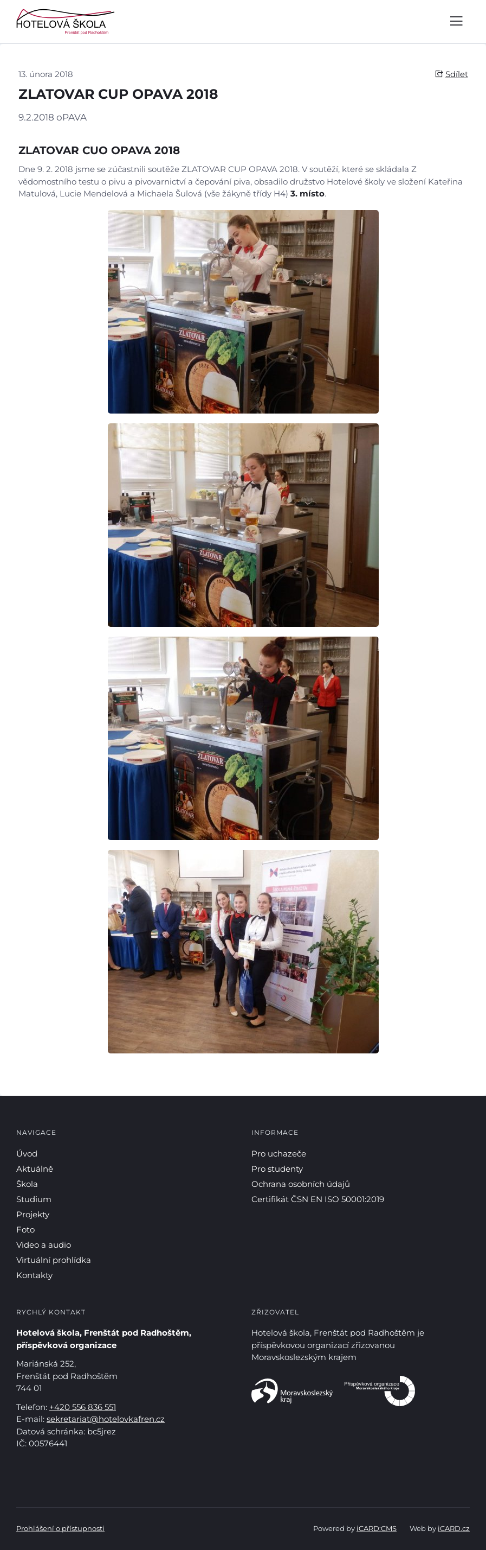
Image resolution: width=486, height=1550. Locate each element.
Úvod (26, 1153)
